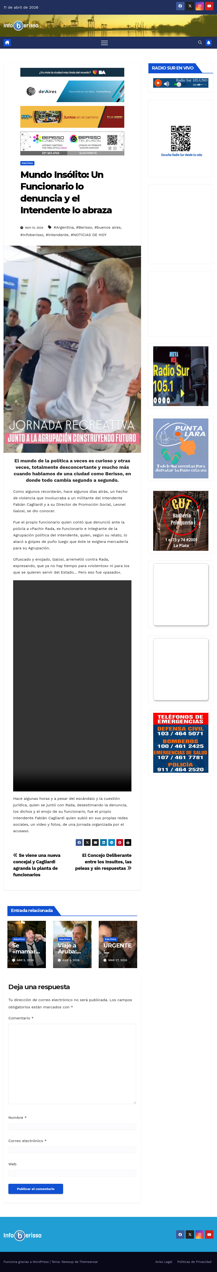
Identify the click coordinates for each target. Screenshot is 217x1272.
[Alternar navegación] (104, 43)
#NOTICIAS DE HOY (89, 234)
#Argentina (64, 227)
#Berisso (84, 227)
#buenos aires (107, 227)
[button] (200, 42)
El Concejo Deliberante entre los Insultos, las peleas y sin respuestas (103, 862)
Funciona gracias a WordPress (27, 1262)
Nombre (17, 1117)
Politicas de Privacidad (194, 1262)
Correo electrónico (27, 1140)
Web (12, 1164)
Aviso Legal (163, 1262)
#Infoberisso (31, 234)
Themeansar (88, 1262)
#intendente (57, 234)
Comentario (21, 1018)
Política (27, 163)
